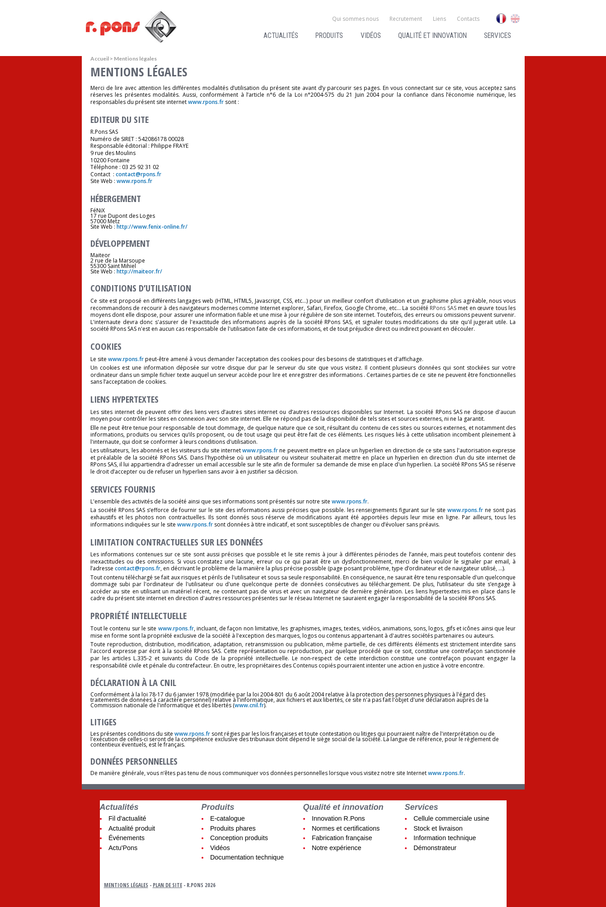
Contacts (468, 19)
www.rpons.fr (206, 102)
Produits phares (233, 828)
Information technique (444, 837)
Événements (126, 837)
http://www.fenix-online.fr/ (152, 226)
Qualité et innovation (432, 36)
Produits (329, 36)
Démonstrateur (434, 847)
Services (497, 36)
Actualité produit (131, 828)
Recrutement (406, 19)
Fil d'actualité (127, 818)
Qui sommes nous (355, 19)
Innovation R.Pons (338, 818)
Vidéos (371, 36)
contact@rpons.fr (138, 174)
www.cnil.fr (249, 705)
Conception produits (239, 837)
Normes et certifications (346, 828)
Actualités (280, 36)
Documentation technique (247, 857)
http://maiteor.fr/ (139, 271)
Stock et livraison (438, 828)
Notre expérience (337, 847)
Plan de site (167, 885)
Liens (439, 19)
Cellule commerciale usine (451, 818)
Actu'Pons (122, 847)
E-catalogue (227, 818)
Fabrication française (342, 837)
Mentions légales (126, 885)
